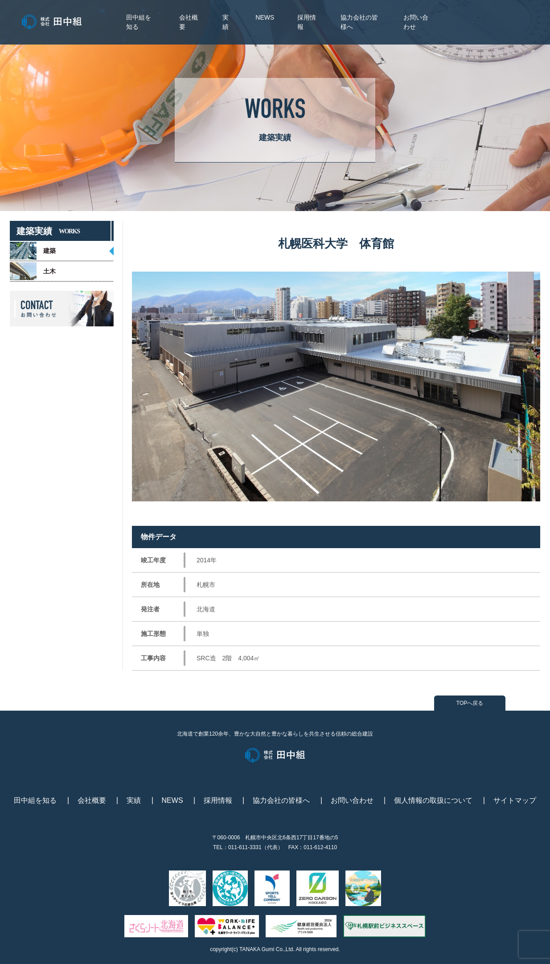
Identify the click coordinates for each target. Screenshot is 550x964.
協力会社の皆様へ (281, 800)
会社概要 (92, 800)
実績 (134, 800)
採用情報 (218, 800)
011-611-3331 (245, 847)
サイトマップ (514, 800)
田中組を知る (35, 800)
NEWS (264, 17)
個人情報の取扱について (433, 800)
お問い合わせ (352, 800)
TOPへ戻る (469, 703)
